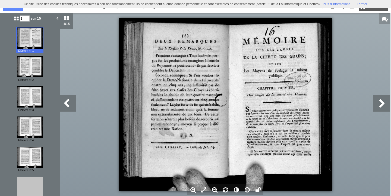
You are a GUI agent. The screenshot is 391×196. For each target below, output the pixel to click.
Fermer (362, 4)
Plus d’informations (336, 4)
